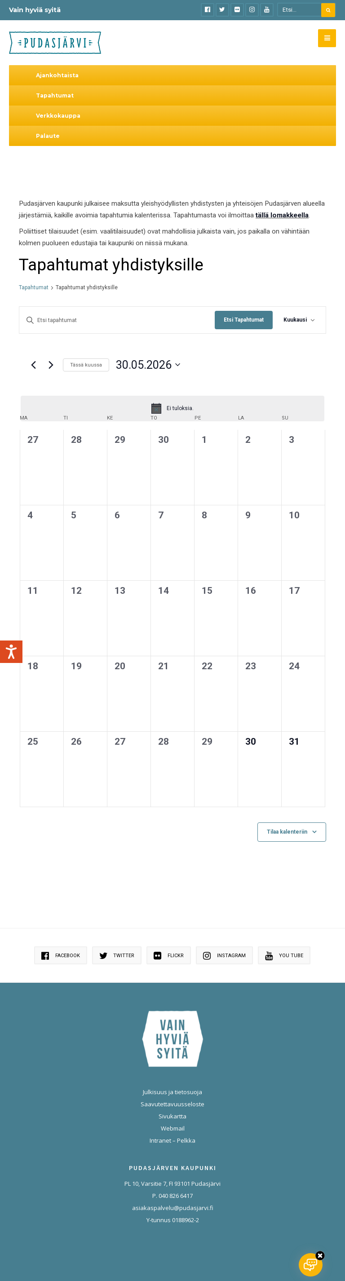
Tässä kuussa (86, 365)
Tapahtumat (55, 95)
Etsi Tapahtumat (244, 320)
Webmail (173, 1128)
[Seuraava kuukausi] (50, 364)
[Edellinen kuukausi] (33, 364)
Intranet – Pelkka (172, 1140)
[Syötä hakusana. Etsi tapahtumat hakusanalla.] (117, 320)
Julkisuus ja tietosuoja (172, 1092)
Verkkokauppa (58, 115)
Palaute (48, 136)
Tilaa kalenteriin (287, 832)
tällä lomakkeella (282, 215)
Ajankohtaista (57, 75)
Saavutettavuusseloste (172, 1104)
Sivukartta (172, 1116)
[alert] (172, 408)
